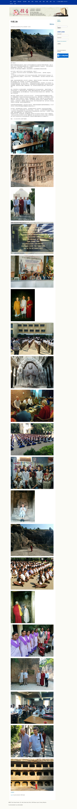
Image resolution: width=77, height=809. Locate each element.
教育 (32, 1)
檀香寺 (14, 1)
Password (59, 37)
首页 (11, 1)
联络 (15, 3)
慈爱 (47, 1)
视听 (51, 1)
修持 (29, 1)
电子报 (11, 3)
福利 (40, 1)
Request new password (61, 41)
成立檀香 (24, 1)
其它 (54, 1)
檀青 (44, 1)
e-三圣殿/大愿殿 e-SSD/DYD (62, 1)
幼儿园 (36, 1)
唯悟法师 (19, 1)
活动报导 (12, 792)
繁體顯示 (59, 21)
